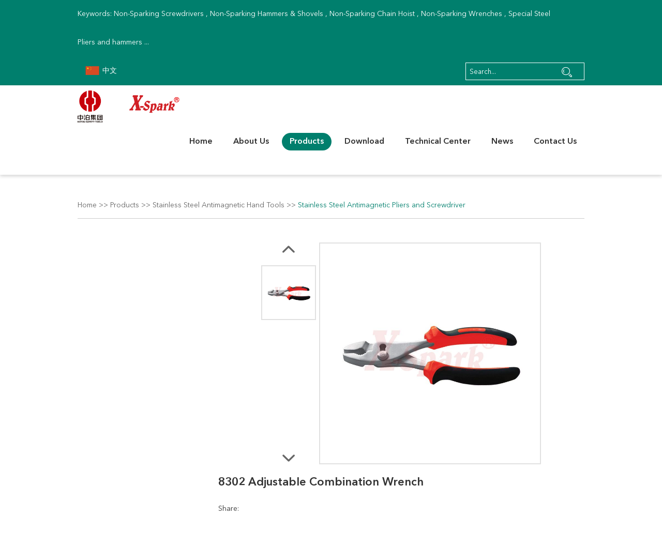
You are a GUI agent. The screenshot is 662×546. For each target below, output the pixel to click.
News (502, 142)
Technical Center (438, 142)
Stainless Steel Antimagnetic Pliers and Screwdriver (381, 205)
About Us (251, 142)
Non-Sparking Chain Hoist (372, 14)
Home (201, 142)
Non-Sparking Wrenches (461, 14)
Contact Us (555, 142)
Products (307, 142)
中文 (101, 70)
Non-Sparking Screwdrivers (159, 14)
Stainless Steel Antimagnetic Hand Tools (218, 205)
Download (364, 142)
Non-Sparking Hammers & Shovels (266, 14)
